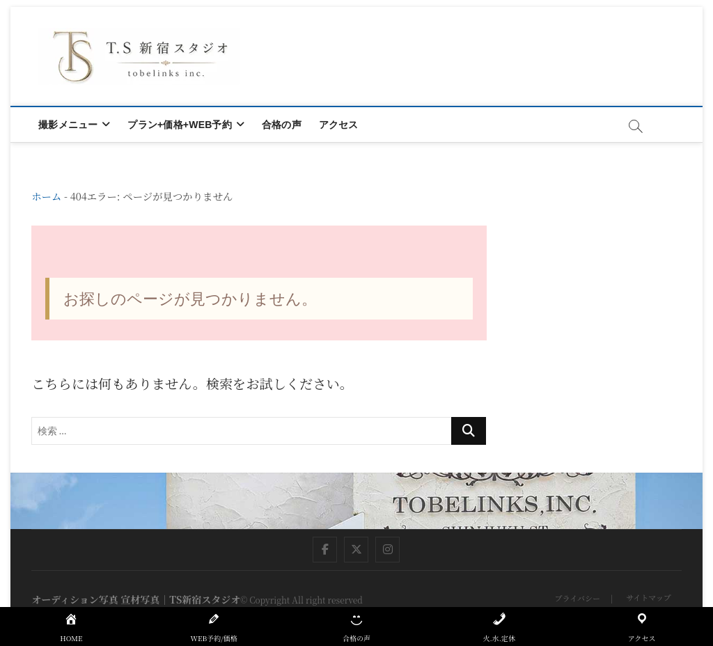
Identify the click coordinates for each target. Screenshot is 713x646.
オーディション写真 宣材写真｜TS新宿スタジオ (135, 599)
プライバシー (577, 598)
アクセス (339, 124)
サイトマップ (648, 597)
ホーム (46, 196)
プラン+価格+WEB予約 (179, 124)
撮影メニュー (67, 124)
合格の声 (281, 124)
